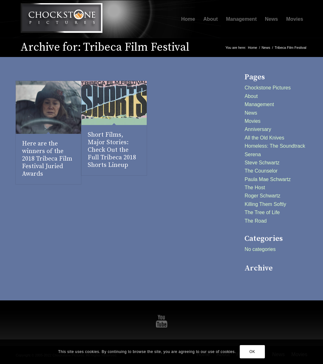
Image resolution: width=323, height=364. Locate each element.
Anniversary (257, 129)
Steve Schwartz (261, 162)
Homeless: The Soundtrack (274, 146)
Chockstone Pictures (267, 87)
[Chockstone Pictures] (61, 19)
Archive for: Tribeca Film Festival (104, 47)
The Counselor (260, 170)
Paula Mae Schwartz (267, 179)
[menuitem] (188, 19)
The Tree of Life (262, 212)
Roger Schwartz (262, 195)
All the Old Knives (264, 137)
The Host (254, 187)
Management (259, 104)
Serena (252, 154)
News (250, 113)
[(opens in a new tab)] (48, 107)
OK (252, 352)
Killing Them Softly (265, 204)
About (251, 96)
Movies (252, 121)
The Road (255, 221)
